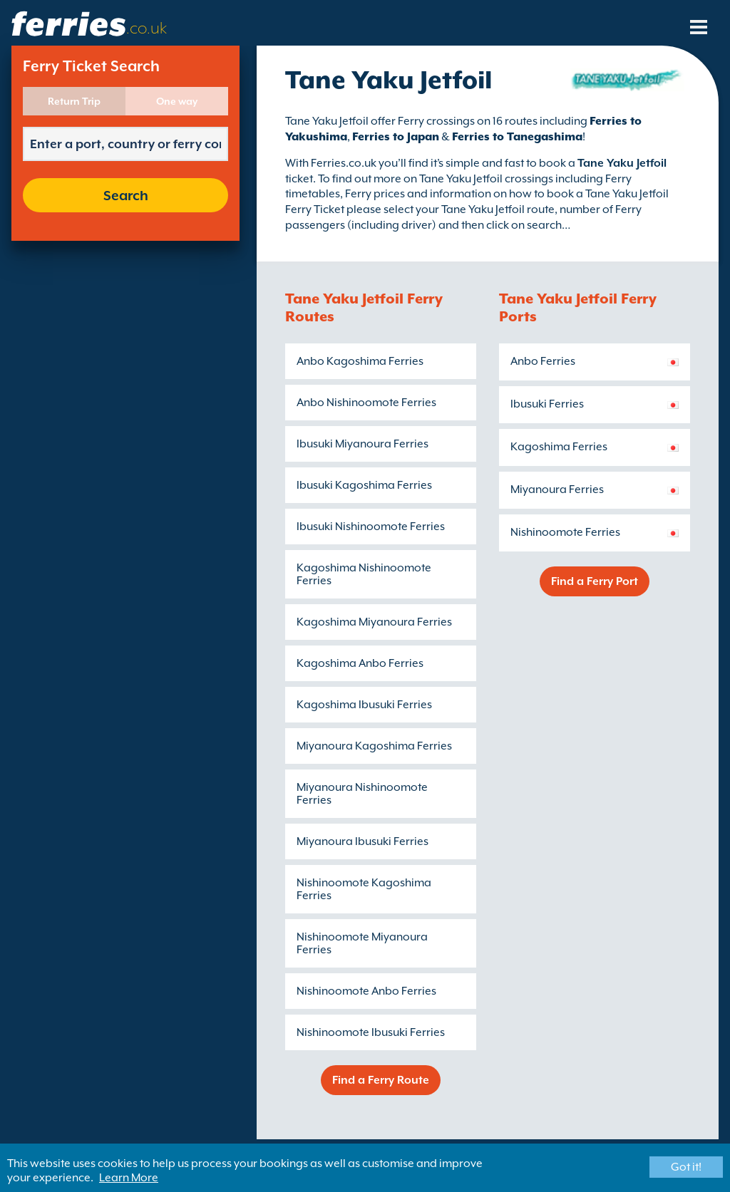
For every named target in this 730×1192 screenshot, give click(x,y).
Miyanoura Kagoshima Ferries (374, 746)
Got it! (686, 1167)
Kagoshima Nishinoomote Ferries (364, 574)
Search (125, 195)
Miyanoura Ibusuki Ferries (362, 841)
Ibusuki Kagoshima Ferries (364, 485)
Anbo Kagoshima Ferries (360, 361)
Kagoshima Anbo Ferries (360, 663)
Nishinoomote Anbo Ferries (366, 991)
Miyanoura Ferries (557, 489)
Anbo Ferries (542, 361)
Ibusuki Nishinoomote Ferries (371, 526)
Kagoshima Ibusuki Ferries (364, 704)
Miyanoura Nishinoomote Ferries (362, 794)
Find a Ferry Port (594, 581)
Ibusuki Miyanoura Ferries (362, 443)
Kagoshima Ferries (558, 446)
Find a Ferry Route (380, 1080)
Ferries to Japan (395, 136)
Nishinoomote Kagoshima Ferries (364, 889)
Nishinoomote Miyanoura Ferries (362, 943)
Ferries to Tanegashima (517, 136)
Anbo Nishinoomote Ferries (366, 402)
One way (176, 101)
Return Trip (74, 101)
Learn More (128, 1177)
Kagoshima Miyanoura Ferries (374, 622)
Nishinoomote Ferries (565, 532)
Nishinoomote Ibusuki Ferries (371, 1032)
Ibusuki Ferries (547, 404)
